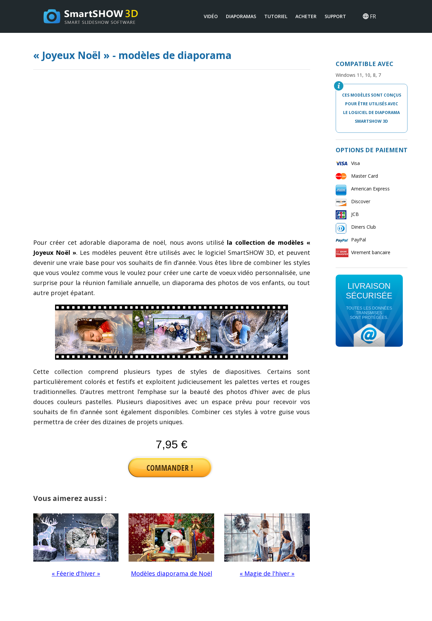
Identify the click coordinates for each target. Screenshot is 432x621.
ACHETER (306, 16)
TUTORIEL (275, 16)
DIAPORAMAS (241, 16)
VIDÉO (211, 16)
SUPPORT (335, 16)
